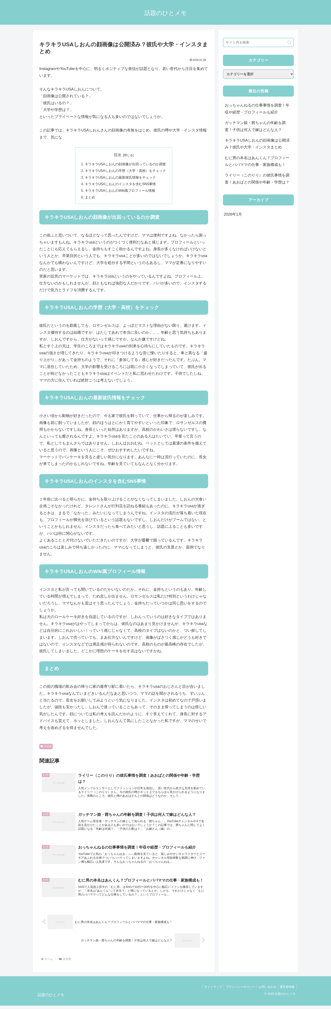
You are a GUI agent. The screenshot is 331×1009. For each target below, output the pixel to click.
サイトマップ (210, 990)
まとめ (90, 199)
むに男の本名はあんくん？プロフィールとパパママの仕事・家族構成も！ (257, 161)
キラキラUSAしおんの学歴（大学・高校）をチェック (125, 171)
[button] (289, 42)
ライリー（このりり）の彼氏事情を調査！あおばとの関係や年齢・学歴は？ (257, 178)
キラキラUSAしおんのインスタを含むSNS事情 (120, 185)
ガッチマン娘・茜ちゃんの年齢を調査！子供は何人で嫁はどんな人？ (255, 126)
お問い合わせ (266, 990)
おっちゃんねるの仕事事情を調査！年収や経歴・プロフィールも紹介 (257, 108)
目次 (117, 155)
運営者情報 (286, 990)
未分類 (46, 747)
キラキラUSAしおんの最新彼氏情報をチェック (120, 178)
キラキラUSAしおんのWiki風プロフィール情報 (120, 192)
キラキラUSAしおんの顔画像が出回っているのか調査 (125, 164)
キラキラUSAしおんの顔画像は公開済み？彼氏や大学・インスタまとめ (257, 143)
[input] (258, 42)
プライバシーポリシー (238, 990)
